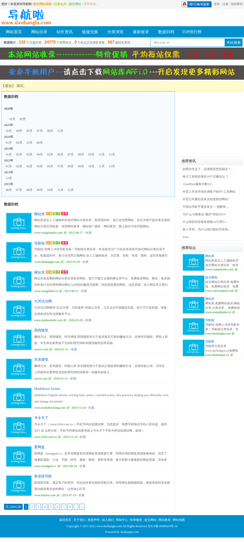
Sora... (186, 237)
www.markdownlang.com (49, 407)
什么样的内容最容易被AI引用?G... (205, 222)
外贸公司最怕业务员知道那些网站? (206, 199)
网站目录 (39, 32)
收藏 (89, 232)
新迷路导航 (43, 476)
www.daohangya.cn (217, 355)
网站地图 (179, 520)
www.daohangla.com (47, 262)
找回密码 (237, 4)
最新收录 (141, 32)
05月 (29, 131)
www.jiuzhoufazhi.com (48, 320)
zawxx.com (41, 349)
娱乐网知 (211, 277)
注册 (225, 4)
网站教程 (164, 520)
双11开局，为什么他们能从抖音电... (206, 229)
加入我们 (108, 520)
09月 (91, 154)
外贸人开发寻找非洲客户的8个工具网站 (209, 191)
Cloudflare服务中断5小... (198, 184)
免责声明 (94, 520)
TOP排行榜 (191, 32)
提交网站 (150, 520)
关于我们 (79, 520)
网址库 (39, 272)
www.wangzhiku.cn (46, 291)
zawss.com (40, 378)
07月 (40, 131)
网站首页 (14, 32)
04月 (19, 131)
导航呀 (209, 341)
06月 (40, 142)
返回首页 (65, 520)
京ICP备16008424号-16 (163, 526)
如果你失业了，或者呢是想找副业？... (208, 169)
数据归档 (166, 32)
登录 (217, 4)
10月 (91, 166)
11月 (102, 154)
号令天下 (41, 418)
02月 (23, 119)
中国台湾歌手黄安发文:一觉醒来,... (206, 207)
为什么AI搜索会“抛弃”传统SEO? (204, 214)
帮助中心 (122, 520)
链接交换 (90, 32)
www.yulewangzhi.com (219, 291)
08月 (50, 131)
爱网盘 (39, 447)
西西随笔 (41, 330)
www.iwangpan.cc (45, 466)
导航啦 (39, 243)
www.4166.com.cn (45, 437)
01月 (12, 119)
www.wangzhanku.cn (218, 312)
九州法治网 (43, 301)
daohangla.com (129, 532)
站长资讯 (65, 32)
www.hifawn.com (45, 495)
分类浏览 (115, 32)
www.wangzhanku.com (48, 232)
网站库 (39, 214)
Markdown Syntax (47, 389)
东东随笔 (41, 359)
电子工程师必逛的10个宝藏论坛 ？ (206, 176)
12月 (60, 131)
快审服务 (136, 520)
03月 (29, 142)
